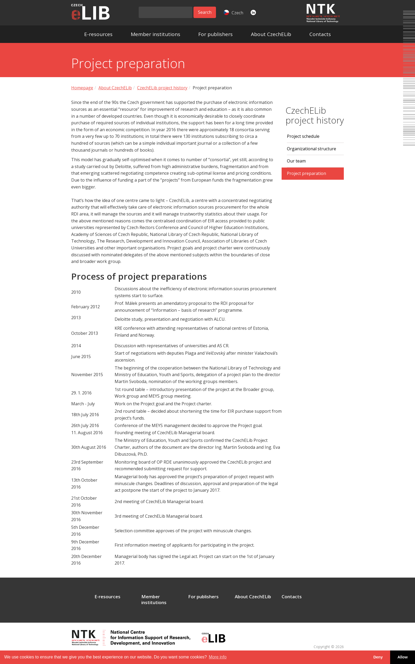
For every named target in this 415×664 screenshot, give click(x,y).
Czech (233, 13)
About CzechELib (271, 34)
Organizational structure (311, 149)
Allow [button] (403, 657)
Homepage (82, 88)
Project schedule (303, 136)
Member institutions (155, 34)
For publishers (215, 34)
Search (204, 12)
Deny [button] (378, 657)
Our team (296, 161)
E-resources (98, 34)
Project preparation (306, 173)
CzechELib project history (162, 88)
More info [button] (218, 657)
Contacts (320, 34)
